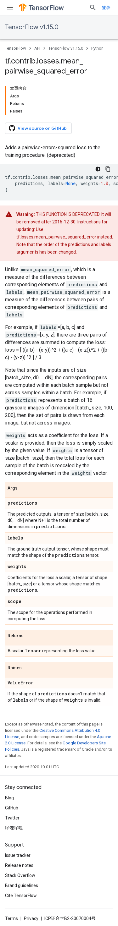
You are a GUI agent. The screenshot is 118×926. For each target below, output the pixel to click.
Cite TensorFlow (21, 895)
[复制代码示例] (108, 169)
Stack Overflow (20, 875)
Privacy (31, 918)
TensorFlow (15, 48)
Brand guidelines (21, 885)
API (37, 48)
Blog (9, 797)
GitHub (11, 807)
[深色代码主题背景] (98, 169)
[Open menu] (10, 7)
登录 (106, 7)
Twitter (12, 817)
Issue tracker (18, 855)
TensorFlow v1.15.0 (32, 27)
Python (97, 48)
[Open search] (93, 7)
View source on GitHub (38, 128)
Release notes (19, 865)
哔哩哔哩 (14, 827)
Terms (11, 918)
